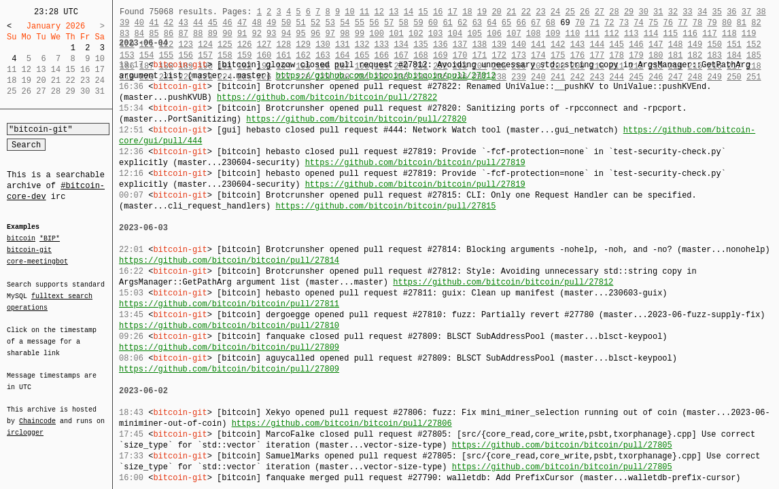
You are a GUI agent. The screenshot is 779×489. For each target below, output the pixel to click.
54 (344, 23)
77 (682, 23)
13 (393, 12)
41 (153, 23)
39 (124, 23)
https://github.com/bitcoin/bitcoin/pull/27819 (415, 162)
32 (673, 12)
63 (477, 23)
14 (408, 12)
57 (389, 23)
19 (482, 12)
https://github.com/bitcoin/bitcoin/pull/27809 (229, 347)
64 (491, 23)
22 (526, 12)
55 (359, 23)
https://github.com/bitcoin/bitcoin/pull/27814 (229, 260)
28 (614, 12)
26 (584, 12)
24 (555, 12)
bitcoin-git (29, 250)
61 (447, 23)
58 (404, 23)
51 (300, 23)
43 (183, 23)
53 (330, 23)
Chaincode (37, 413)
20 (496, 12)
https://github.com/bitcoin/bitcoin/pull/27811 (229, 304)
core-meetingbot (37, 261)
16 (438, 12)
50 (286, 23)
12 (378, 12)
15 (423, 12)
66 (520, 23)
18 (467, 12)
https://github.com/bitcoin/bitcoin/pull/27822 (327, 97)
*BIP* (49, 239)
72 (609, 23)
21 (511, 12)
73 (624, 23)
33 (687, 12)
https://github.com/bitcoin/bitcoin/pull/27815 (385, 206)
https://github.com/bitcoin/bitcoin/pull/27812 (385, 76)
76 (668, 23)
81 (741, 23)
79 (711, 23)
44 (198, 23)
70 (580, 23)
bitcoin (21, 239)
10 (349, 12)
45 (213, 23)
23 (540, 12)
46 (227, 23)
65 (506, 23)
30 (643, 12)
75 (653, 23)
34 (702, 12)
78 (697, 23)
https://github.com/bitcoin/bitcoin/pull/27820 (356, 119)
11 (364, 12)
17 (452, 12)
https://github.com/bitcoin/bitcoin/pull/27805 (562, 445)
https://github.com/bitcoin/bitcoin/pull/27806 (342, 423)
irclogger (25, 424)
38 (760, 12)
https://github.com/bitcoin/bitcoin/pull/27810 (229, 325)
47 (242, 23)
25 (569, 12)
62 (462, 23)
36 (731, 12)
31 (658, 12)
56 (374, 23)
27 (599, 12)
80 (726, 23)
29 (629, 12)
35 (717, 12)
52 (315, 23)
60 (433, 23)
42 (168, 23)
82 (756, 23)
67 (535, 23)
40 (139, 23)
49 (271, 23)
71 (595, 23)
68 (550, 23)
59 (418, 23)
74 (638, 23)
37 (746, 12)
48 (256, 23)
